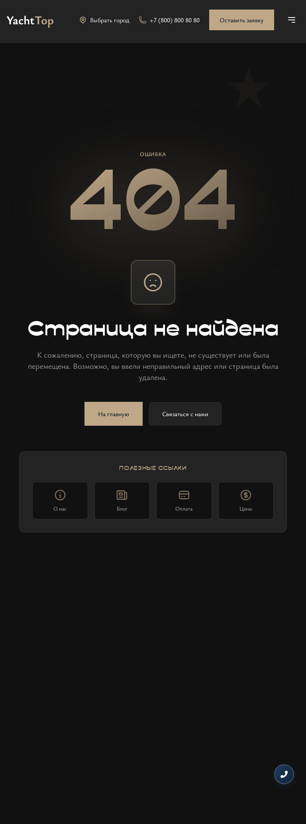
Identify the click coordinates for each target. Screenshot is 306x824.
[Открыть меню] (292, 20)
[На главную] (30, 20)
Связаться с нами (185, 413)
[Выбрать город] (104, 20)
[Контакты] (284, 774)
